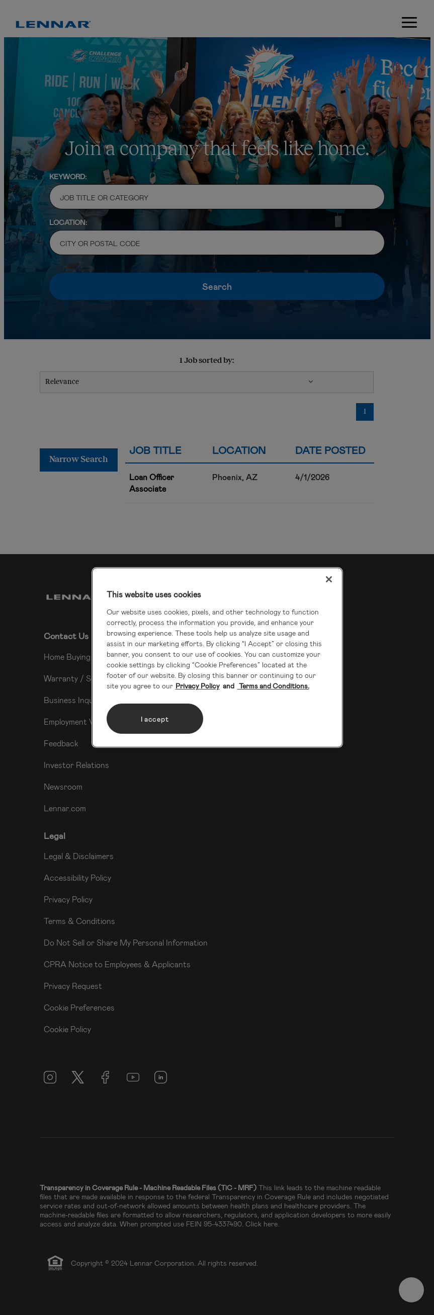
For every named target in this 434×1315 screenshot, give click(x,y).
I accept (155, 719)
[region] (217, 657)
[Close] (329, 579)
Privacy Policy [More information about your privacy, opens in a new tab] (198, 685)
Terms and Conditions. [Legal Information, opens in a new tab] (273, 685)
